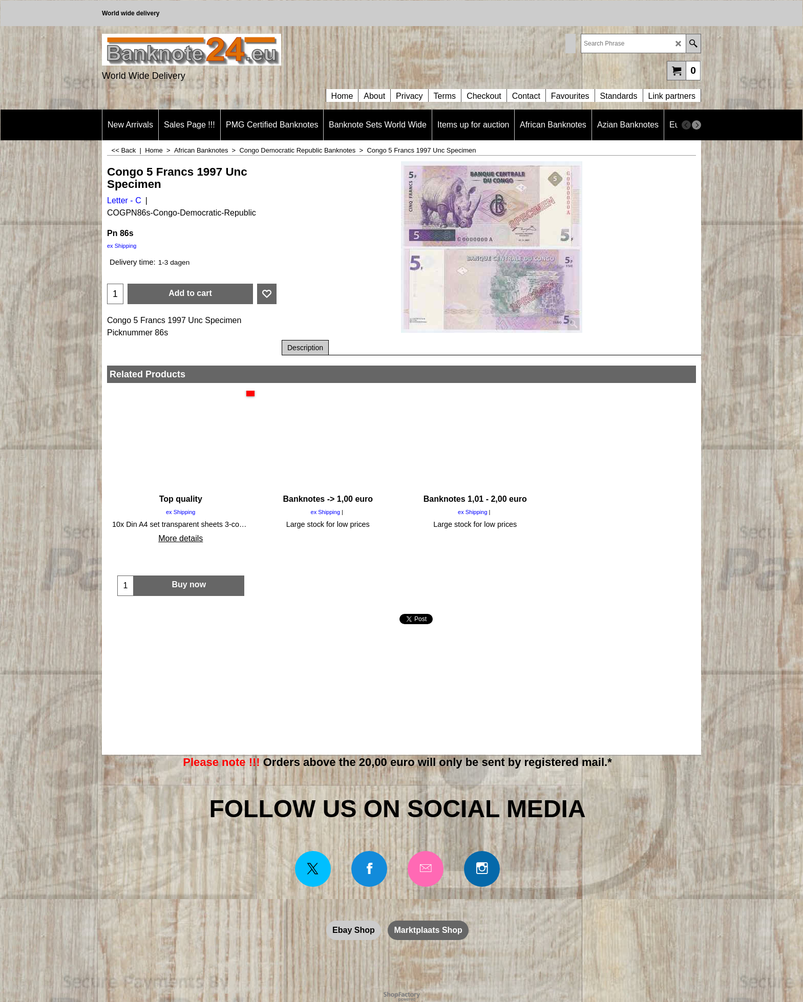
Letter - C (124, 200)
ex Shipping (122, 246)
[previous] (686, 125)
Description (305, 348)
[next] (696, 125)
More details (180, 538)
